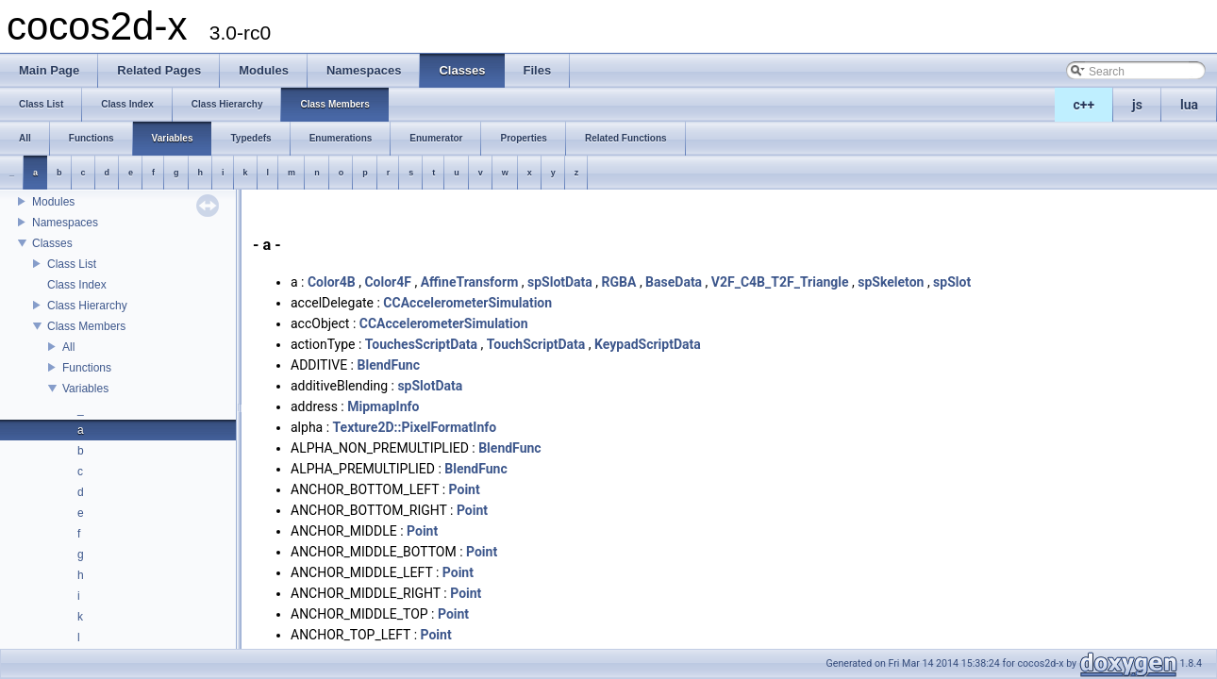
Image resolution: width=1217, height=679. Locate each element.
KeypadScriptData (647, 344)
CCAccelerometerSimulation (467, 302)
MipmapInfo (383, 406)
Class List (71, 264)
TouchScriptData (536, 344)
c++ (1084, 104)
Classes (52, 243)
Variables (85, 388)
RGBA (619, 282)
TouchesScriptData (421, 344)
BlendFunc (389, 365)
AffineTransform (470, 282)
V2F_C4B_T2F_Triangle (780, 282)
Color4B (332, 282)
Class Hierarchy (87, 305)
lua (1189, 104)
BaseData (673, 282)
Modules (53, 201)
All (68, 347)
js (1137, 104)
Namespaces (65, 222)
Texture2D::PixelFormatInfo (415, 427)
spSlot (952, 282)
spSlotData (559, 282)
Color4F (387, 282)
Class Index (77, 284)
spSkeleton (891, 282)
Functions (86, 367)
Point (464, 489)
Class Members (86, 326)
